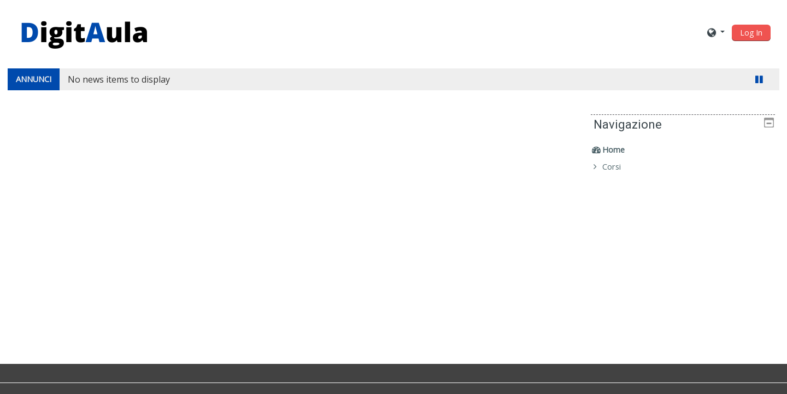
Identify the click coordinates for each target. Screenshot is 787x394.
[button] (716, 32)
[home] (84, 31)
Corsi (619, 166)
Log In (751, 32)
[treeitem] (686, 150)
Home (621, 149)
